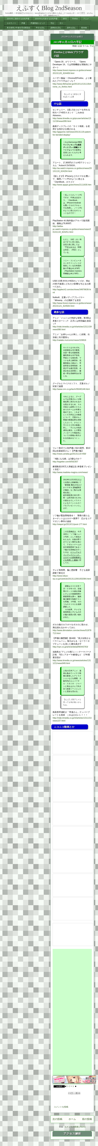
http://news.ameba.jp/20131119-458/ (69, 454)
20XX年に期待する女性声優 (18, 19)
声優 (23, 23)
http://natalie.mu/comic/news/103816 (69, 340)
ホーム (72, 1119)
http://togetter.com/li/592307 (65, 462)
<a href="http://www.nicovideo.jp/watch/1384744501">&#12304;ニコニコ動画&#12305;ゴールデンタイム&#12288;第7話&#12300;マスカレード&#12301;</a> (73, 885)
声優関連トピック (38, 23)
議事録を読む (55, 28)
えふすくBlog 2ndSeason (49, 8)
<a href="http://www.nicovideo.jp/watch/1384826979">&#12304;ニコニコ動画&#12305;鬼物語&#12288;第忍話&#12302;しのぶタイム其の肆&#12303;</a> (73, 766)
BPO (65, 19)
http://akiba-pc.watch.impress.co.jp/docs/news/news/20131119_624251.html (72, 229)
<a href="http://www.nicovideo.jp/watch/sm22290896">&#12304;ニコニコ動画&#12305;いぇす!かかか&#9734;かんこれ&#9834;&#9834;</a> (73, 934)
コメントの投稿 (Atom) (74, 1127)
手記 (52, 23)
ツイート (70, 1086)
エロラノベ (11, 23)
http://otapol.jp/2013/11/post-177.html (70, 524)
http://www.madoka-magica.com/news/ (70, 472)
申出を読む (40, 28)
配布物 (84, 28)
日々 (61, 23)
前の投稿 (87, 1119)
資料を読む (71, 28)
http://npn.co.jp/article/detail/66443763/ (70, 647)
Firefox (75, 19)
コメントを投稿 (61, 1107)
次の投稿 (57, 1119)
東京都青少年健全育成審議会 (18, 28)
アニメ (86, 19)
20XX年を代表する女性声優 (46, 19)
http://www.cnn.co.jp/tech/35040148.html (71, 389)
